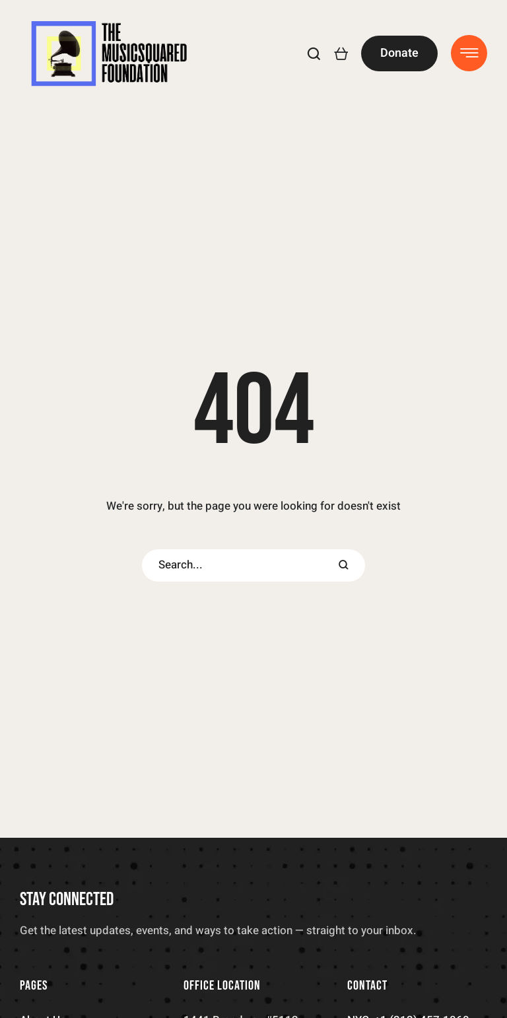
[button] (314, 53)
